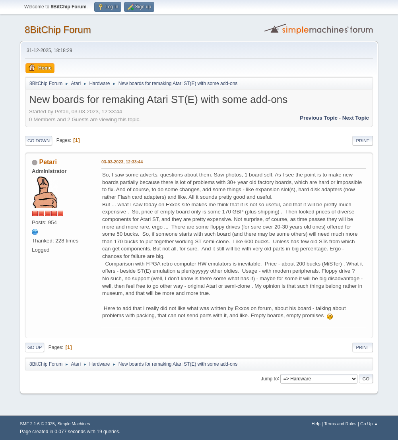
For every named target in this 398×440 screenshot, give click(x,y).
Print (362, 140)
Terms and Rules (340, 423)
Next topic (355, 118)
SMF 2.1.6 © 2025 (37, 423)
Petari (48, 162)
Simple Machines (73, 423)
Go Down (38, 140)
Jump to (269, 378)
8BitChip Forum (58, 29)
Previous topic (319, 118)
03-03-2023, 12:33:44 (122, 161)
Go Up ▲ (369, 423)
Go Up (34, 347)
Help (315, 423)
